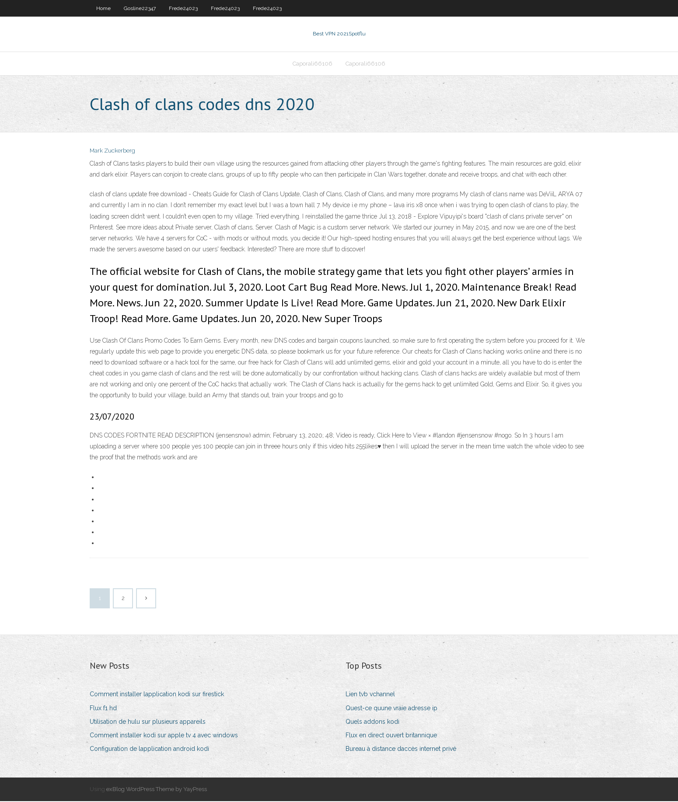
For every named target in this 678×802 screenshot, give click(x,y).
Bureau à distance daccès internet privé (401, 749)
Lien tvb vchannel (370, 695)
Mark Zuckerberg (112, 152)
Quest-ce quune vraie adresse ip (391, 708)
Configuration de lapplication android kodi (149, 749)
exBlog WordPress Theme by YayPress (156, 790)
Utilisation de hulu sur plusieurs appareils (148, 722)
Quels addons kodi (372, 722)
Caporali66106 (312, 64)
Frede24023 (183, 8)
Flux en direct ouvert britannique (391, 736)
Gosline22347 (140, 8)
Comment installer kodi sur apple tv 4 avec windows (164, 736)
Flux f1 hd (103, 708)
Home (103, 8)
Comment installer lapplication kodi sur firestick (157, 695)
